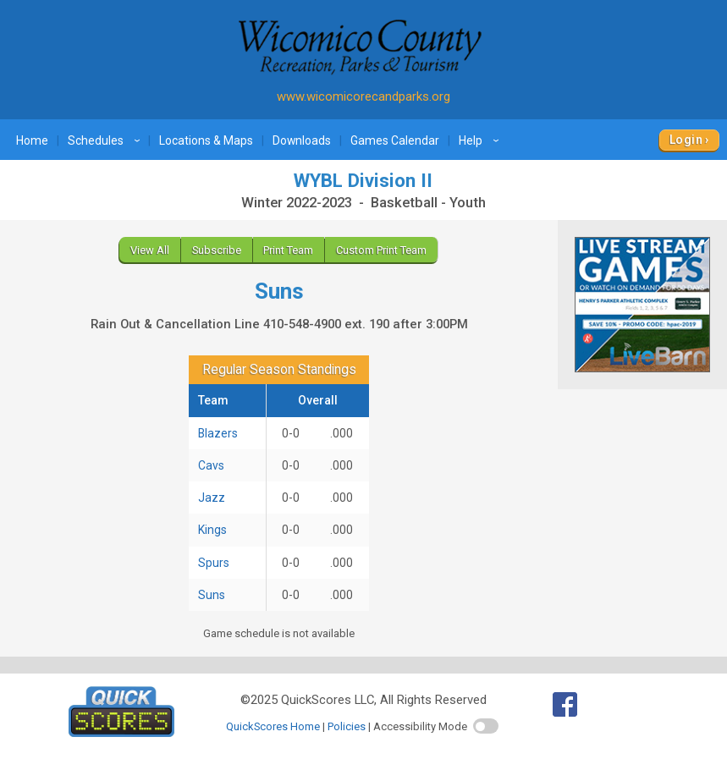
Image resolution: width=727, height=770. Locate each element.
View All (149, 250)
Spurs (213, 562)
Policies (347, 726)
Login (685, 139)
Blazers (218, 433)
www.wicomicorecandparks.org (363, 96)
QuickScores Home (273, 726)
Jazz (211, 497)
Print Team (288, 250)
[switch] (485, 726)
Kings (212, 529)
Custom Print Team (381, 250)
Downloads (302, 140)
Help (481, 140)
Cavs (211, 465)
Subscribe (216, 250)
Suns (211, 595)
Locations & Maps (206, 140)
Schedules (106, 140)
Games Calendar (394, 140)
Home (32, 140)
